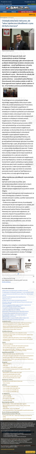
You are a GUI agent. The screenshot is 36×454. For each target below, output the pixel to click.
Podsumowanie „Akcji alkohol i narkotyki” (13, 367)
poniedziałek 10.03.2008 (8, 398)
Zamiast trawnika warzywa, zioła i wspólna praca (14, 297)
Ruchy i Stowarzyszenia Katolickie (10, 412)
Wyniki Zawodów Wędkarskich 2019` (11, 374)
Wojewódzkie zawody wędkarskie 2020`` (12, 372)
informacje (11, 17)
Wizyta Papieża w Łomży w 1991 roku (11, 413)
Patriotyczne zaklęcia (8, 344)
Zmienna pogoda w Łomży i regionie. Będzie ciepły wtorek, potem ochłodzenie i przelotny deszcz (16, 305)
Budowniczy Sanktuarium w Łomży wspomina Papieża (15, 311)
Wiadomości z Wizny (7, 379)
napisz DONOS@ (32, 4)
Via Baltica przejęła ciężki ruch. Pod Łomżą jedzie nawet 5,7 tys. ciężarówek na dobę (18, 335)
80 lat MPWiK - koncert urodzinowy (11, 408)
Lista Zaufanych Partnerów (7, 449)
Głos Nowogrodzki (7, 370)
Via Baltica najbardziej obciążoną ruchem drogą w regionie (17, 337)
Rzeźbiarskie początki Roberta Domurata (12, 381)
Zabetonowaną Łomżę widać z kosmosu (12, 329)
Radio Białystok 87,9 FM (8, 352)
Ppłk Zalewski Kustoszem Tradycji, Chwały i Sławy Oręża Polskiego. (16, 406)
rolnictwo (4, 384)
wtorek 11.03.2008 (7, 396)
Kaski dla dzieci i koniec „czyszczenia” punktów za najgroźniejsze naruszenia (14, 315)
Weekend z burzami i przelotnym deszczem (13, 319)
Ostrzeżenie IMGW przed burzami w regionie (13, 308)
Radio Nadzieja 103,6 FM (8, 402)
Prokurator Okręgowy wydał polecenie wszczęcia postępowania (18, 355)
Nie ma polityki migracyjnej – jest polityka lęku (14, 347)
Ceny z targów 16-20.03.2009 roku (11, 391)
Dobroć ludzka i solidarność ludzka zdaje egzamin (14, 403)
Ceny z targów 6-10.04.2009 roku (10, 386)
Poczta (14, 12)
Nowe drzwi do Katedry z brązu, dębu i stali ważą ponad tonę (17, 323)
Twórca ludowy (6, 383)
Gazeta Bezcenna (6, 321)
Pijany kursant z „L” (7, 298)
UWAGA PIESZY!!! (7, 363)
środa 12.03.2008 (7, 395)
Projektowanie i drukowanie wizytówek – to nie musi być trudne (18, 292)
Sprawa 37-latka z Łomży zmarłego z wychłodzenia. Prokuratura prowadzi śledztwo (18, 359)
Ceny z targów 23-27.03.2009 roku (11, 390)
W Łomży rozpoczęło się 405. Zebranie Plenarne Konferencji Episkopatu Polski (17, 302)
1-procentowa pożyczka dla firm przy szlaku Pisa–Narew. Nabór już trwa (17, 294)
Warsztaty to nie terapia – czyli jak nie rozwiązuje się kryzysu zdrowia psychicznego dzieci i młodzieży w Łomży (17, 350)
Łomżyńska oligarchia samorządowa (11, 309)
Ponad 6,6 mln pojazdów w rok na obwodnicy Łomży (15, 332)
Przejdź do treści (6, 1)
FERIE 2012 (5, 365)
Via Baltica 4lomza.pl (7, 331)
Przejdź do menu (30, 1)
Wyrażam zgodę (30, 452)
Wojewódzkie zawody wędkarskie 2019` (12, 376)
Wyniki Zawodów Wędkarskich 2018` (11, 377)
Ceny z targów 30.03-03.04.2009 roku (11, 388)
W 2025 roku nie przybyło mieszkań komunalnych (14, 300)
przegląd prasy (6, 393)
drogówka (4, 362)
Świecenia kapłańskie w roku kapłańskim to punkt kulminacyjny (18, 410)
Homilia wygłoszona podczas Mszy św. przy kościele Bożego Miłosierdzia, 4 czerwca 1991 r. (17, 419)
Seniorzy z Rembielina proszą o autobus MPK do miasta (16, 324)
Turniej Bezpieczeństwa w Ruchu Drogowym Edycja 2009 (16, 369)
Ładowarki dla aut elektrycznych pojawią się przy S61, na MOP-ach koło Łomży (18, 340)
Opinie (4, 342)
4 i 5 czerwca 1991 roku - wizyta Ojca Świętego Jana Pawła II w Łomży (17, 416)
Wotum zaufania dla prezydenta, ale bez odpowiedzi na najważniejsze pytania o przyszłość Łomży (16, 327)
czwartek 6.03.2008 (7, 400)
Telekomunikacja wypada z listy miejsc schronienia (15, 313)
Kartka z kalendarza (27, 12)
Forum (4, 12)
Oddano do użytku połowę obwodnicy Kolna (13, 354)
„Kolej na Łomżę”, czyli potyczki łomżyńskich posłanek (15, 345)
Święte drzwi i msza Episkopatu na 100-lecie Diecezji (15, 290)
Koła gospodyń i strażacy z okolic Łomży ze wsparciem (15, 317)
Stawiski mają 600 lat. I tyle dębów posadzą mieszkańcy (16, 357)
